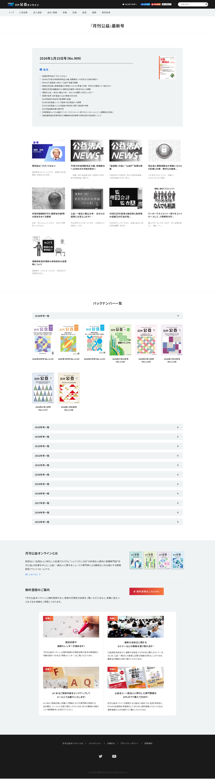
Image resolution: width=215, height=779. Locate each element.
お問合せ (163, 4)
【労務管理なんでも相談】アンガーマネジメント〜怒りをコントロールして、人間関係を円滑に (78, 112)
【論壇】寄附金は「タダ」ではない (54, 76)
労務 (60, 12)
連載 (86, 12)
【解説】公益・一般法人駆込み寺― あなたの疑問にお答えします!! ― (68, 92)
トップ (12, 12)
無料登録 (142, 4)
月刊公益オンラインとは (73, 743)
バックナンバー (95, 743)
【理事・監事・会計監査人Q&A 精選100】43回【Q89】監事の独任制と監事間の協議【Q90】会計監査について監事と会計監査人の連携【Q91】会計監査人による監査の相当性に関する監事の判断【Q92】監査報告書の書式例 (65, 102)
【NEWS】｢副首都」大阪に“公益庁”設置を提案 (60, 82)
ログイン (122, 4)
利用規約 (149, 743)
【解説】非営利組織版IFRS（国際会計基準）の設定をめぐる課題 (66, 89)
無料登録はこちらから (158, 592)
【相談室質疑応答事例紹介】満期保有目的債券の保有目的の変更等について (72, 115)
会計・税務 (49, 12)
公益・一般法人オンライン (27, 4)
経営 (77, 12)
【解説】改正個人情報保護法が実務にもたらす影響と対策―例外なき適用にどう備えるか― (77, 86)
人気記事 (23, 12)
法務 (69, 12)
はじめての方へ (102, 4)
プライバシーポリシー (129, 743)
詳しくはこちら (33, 574)
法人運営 (36, 12)
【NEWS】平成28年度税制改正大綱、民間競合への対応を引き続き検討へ (70, 79)
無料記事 (96, 12)
